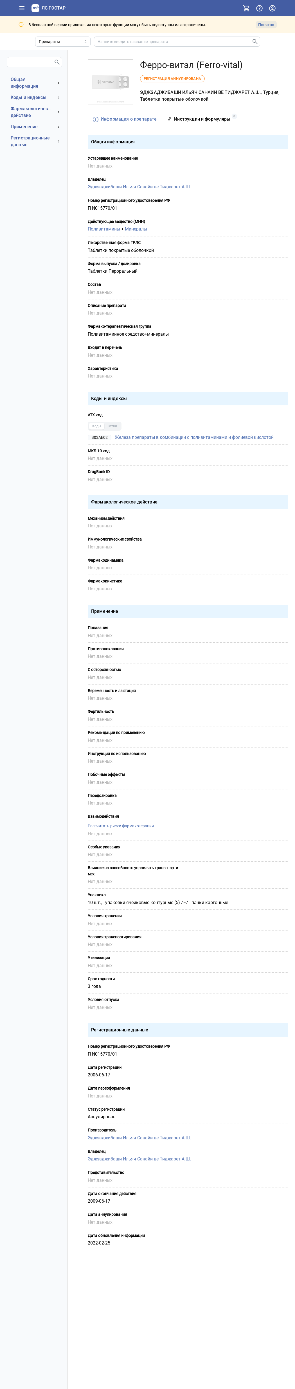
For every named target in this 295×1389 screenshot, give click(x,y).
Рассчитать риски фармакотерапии (121, 826)
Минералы (136, 229)
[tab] (124, 119)
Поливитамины (104, 229)
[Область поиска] (63, 42)
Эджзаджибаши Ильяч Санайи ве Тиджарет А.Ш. (139, 186)
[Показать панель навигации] (22, 8)
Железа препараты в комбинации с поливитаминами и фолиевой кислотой (194, 437)
